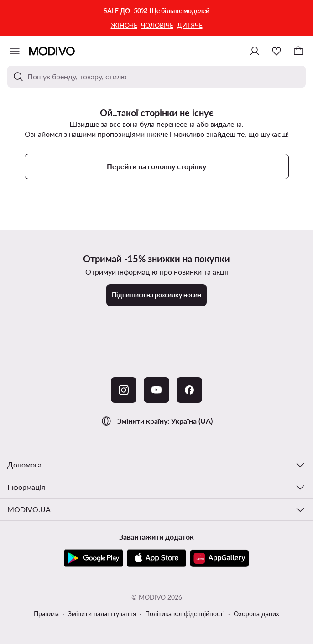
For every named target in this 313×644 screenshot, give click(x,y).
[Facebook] (189, 390)
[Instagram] (123, 390)
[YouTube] (156, 390)
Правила (46, 614)
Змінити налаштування (102, 614)
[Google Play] (93, 558)
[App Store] (156, 558)
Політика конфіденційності (184, 614)
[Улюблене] (276, 51)
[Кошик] (298, 51)
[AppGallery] (219, 558)
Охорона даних (256, 614)
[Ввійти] (255, 51)
